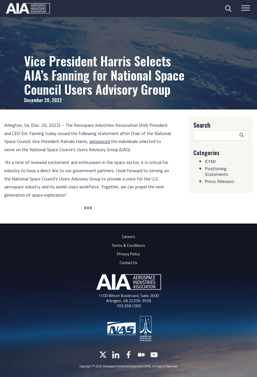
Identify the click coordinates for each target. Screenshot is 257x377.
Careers (128, 236)
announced (99, 141)
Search (201, 124)
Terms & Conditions (128, 245)
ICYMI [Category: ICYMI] (210, 161)
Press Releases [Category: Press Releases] (219, 181)
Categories (206, 152)
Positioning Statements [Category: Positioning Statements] (216, 171)
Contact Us (128, 263)
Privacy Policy (128, 254)
